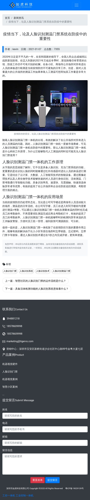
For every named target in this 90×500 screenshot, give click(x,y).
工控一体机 (8, 495)
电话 (4, 423)
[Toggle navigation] (76, 5)
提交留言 (52, 480)
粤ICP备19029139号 (74, 488)
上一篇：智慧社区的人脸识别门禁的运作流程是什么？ (35, 280)
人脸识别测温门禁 (61, 271)
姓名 (4, 409)
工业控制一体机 (24, 495)
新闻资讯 (19, 17)
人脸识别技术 (42, 271)
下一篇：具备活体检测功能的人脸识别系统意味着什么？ (36, 288)
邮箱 (4, 436)
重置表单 (37, 480)
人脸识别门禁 (10, 271)
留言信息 (7, 450)
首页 (7, 17)
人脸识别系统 (26, 271)
